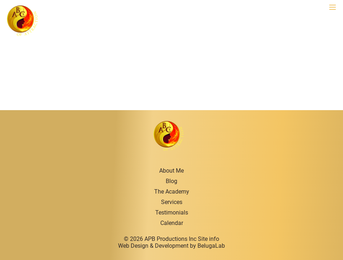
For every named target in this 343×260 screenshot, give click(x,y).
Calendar (171, 223)
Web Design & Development (153, 245)
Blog (171, 181)
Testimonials (171, 212)
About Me (171, 170)
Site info (208, 238)
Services (171, 202)
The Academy (171, 191)
